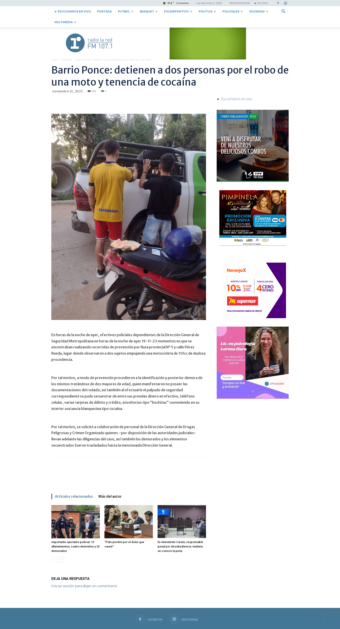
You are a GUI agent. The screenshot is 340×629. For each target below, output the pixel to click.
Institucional (252, 625)
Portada (104, 11)
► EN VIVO (261, 3)
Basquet (149, 11)
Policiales (232, 11)
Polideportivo (178, 11)
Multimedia (65, 22)
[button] (283, 11)
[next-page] (61, 549)
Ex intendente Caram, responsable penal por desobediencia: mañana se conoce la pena (180, 536)
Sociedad (258, 11)
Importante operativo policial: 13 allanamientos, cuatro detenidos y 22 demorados (75, 536)
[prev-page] (54, 549)
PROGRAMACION (240, 3)
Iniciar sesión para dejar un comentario (84, 575)
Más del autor (110, 485)
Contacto (235, 625)
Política (207, 11)
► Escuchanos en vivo (72, 11)
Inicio (54, 49)
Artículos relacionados (74, 485)
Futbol (125, 11)
